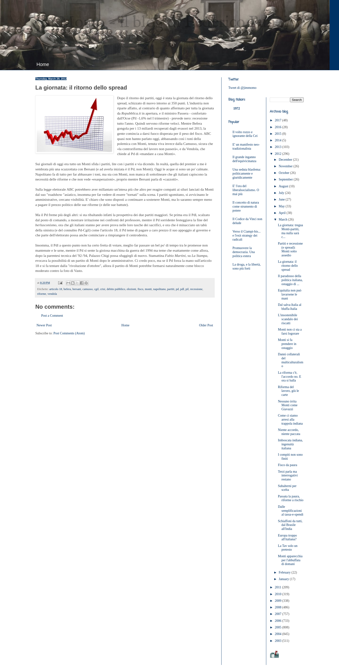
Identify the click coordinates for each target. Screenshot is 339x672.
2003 (278, 641)
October (284, 173)
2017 (278, 120)
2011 (278, 587)
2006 (278, 621)
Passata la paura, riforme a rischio (290, 498)
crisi (102, 289)
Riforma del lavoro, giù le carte (288, 391)
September (286, 179)
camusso (87, 289)
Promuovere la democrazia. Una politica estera (244, 252)
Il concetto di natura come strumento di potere (246, 206)
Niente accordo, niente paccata (289, 432)
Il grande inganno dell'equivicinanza (244, 159)
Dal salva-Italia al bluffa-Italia (289, 307)
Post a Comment (52, 315)
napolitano (159, 289)
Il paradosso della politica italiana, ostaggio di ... (290, 280)
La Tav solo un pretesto (287, 548)
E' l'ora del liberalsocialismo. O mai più (246, 190)
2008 (278, 607)
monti (148, 289)
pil (187, 289)
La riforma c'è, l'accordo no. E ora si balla (289, 376)
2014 (278, 140)
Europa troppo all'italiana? (287, 537)
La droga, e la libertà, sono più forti (247, 266)
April (283, 213)
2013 (278, 147)
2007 (278, 614)
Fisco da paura (287, 465)
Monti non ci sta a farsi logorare (290, 331)
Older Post (206, 325)
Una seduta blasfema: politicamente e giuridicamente (247, 173)
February (285, 572)
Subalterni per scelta (287, 488)
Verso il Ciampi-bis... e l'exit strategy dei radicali (247, 235)
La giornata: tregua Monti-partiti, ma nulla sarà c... (290, 231)
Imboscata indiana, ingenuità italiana (290, 444)
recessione (196, 289)
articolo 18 (55, 289)
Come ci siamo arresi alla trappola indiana (290, 419)
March (283, 219)
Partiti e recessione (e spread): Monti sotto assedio (290, 249)
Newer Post (44, 325)
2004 (278, 634)
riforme (41, 293)
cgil (96, 289)
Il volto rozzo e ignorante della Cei (245, 134)
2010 (278, 594)
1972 (236, 108)
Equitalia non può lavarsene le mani (289, 294)
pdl (182, 289)
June (282, 199)
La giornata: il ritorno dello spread (288, 265)
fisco (140, 289)
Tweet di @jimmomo (242, 88)
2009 (278, 600)
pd (177, 289)
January (284, 579)
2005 (278, 627)
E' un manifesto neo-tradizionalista (246, 146)
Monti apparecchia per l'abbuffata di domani (290, 560)
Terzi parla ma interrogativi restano (288, 475)
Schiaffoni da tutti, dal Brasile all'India (290, 525)
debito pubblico (116, 289)
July (282, 193)
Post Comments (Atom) (69, 333)
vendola (52, 293)
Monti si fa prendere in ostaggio (287, 344)
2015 (278, 133)
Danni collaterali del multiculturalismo (290, 360)
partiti (170, 289)
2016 (278, 127)
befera (67, 289)
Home (42, 64)
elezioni (131, 289)
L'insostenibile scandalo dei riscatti (288, 319)
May (282, 206)
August (284, 186)
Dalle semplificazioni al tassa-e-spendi (290, 510)
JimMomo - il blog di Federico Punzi (161, 22)
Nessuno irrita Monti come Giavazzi (287, 405)
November (286, 166)
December (286, 159)
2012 (278, 154)
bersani (77, 289)
